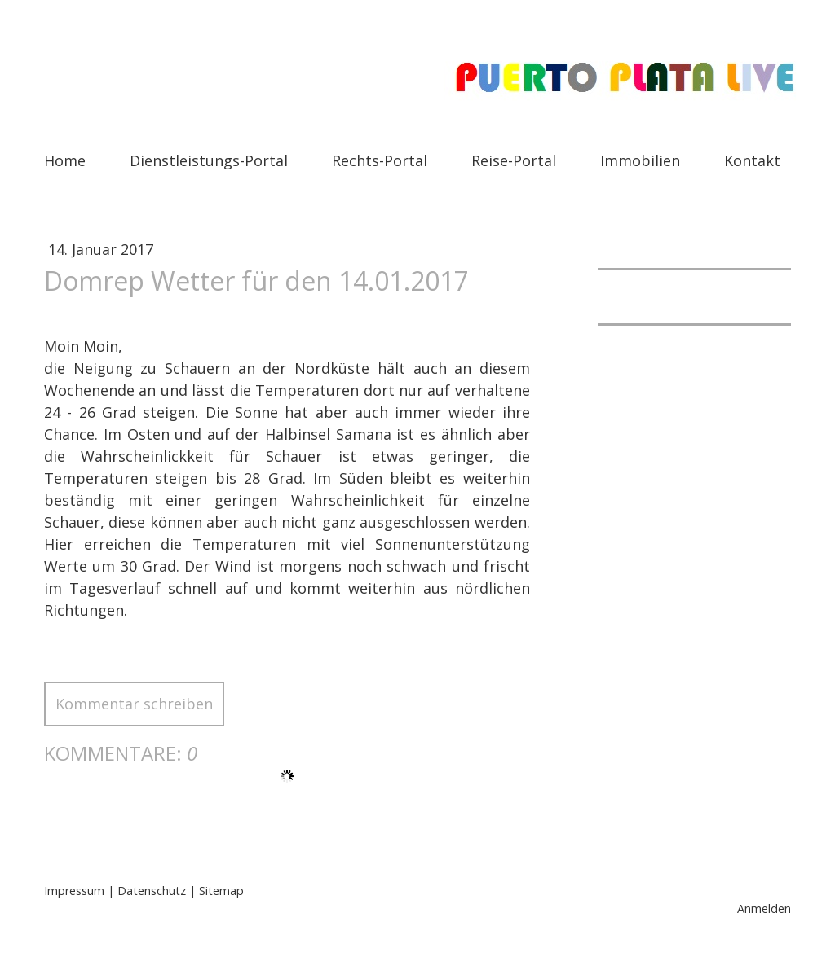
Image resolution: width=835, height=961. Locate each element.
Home (65, 160)
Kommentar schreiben (134, 703)
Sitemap (221, 890)
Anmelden (764, 908)
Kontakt (752, 160)
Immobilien (640, 160)
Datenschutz (151, 890)
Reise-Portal (513, 160)
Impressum (74, 890)
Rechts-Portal (379, 160)
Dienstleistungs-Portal (209, 160)
